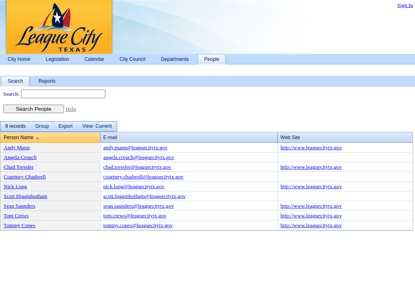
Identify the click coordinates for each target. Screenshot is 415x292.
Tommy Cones (19, 225)
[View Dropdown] (96, 126)
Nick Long (15, 186)
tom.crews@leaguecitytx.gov (135, 216)
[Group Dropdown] (41, 126)
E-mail (110, 137)
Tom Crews (16, 216)
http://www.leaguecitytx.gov (311, 147)
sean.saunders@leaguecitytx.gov (138, 206)
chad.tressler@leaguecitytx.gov (137, 167)
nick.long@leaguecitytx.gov (134, 186)
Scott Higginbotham (25, 196)
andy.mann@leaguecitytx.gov (135, 147)
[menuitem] (15, 126)
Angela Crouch (20, 157)
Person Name (18, 137)
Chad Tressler (19, 167)
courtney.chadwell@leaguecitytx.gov (143, 177)
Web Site (290, 137)
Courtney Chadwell (25, 177)
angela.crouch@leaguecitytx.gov (138, 157)
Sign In (405, 5)
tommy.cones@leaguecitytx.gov (138, 225)
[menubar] (58, 126)
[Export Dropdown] (65, 126)
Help (71, 109)
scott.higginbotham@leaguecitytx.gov (144, 196)
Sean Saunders (19, 206)
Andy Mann (17, 147)
